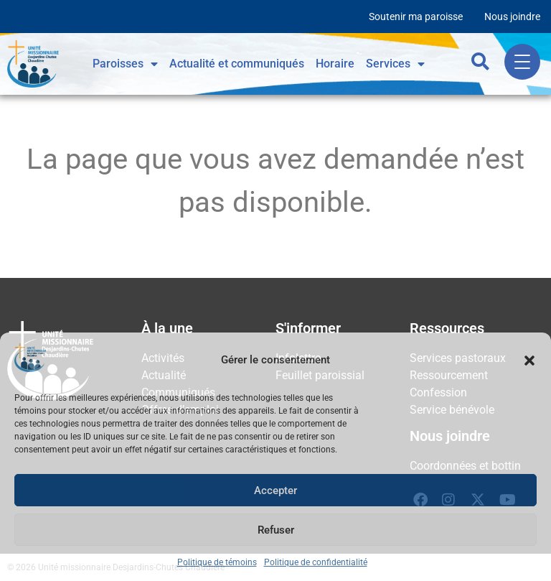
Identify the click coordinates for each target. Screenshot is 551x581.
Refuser (276, 530)
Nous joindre (512, 16)
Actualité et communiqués (236, 63)
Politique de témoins (217, 562)
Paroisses (125, 64)
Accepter (275, 490)
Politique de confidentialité (315, 562)
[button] (529, 360)
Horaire (335, 63)
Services (395, 64)
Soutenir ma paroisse (416, 16)
